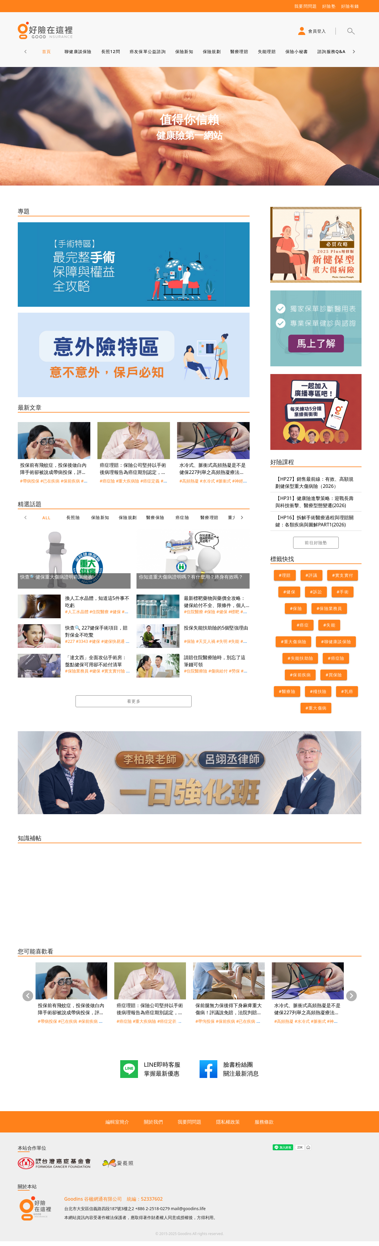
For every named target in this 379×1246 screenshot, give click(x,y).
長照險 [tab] (73, 517)
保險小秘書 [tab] (296, 51)
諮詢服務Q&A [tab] (331, 51)
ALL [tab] (46, 517)
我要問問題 (189, 1122)
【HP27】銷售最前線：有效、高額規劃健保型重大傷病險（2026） (314, 482)
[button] (351, 31)
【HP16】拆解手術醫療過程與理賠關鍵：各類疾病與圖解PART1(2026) (314, 521)
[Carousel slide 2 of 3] (189, 1023)
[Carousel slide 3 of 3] (202, 1023)
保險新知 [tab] (184, 51)
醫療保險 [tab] (155, 517)
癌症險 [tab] (182, 517)
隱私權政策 (228, 1122)
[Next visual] (351, 996)
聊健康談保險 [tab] (78, 51)
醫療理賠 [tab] (239, 51)
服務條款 (264, 1122)
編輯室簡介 (117, 1122)
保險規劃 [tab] (212, 51)
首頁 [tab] (46, 51)
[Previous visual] (28, 996)
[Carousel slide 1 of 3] (176, 1023)
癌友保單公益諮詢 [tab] (147, 51)
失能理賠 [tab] (267, 51)
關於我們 (153, 1122)
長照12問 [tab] (110, 51)
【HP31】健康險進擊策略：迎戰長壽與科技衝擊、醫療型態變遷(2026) (314, 502)
